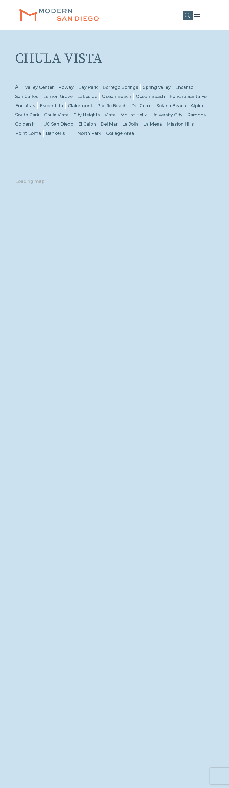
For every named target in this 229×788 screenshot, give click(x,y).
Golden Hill (27, 124)
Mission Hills (180, 124)
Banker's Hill (59, 133)
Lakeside (87, 96)
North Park (89, 133)
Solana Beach (171, 105)
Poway (66, 87)
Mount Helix (133, 115)
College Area (120, 133)
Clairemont (80, 105)
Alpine (197, 105)
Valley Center (39, 87)
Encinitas (25, 105)
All (18, 87)
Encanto (184, 87)
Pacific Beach (112, 105)
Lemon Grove (58, 96)
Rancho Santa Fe (188, 96)
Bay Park (88, 87)
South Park (27, 115)
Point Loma (28, 133)
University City (166, 115)
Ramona (196, 115)
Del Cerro (141, 105)
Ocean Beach (116, 96)
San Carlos (26, 96)
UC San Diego (58, 124)
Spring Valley (157, 87)
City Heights (86, 115)
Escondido (51, 105)
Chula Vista (56, 115)
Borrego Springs (120, 87)
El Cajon (87, 124)
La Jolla (130, 124)
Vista (110, 115)
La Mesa (152, 124)
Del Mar (109, 124)
